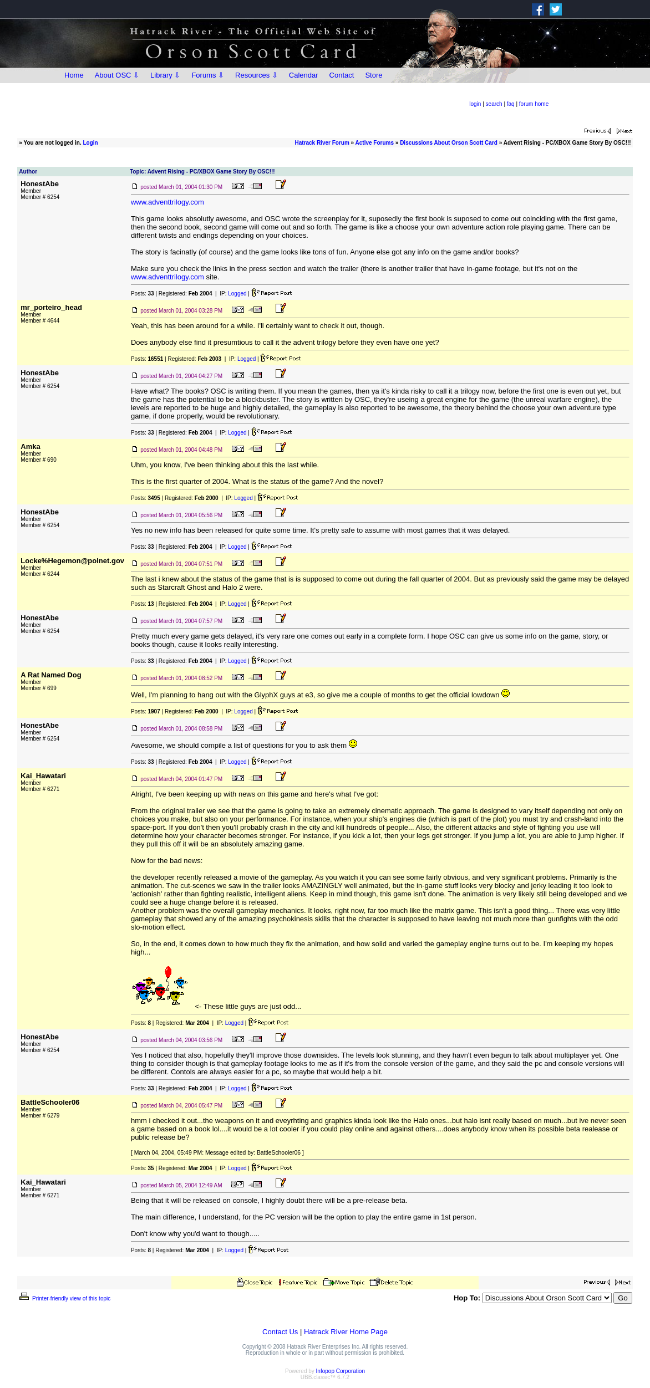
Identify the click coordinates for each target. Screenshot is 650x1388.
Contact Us (280, 1332)
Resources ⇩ (256, 75)
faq (511, 104)
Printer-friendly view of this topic (64, 1298)
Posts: (142, 293)
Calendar (303, 75)
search (494, 104)
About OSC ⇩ (117, 75)
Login (90, 143)
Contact (341, 75)
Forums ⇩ (207, 75)
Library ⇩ (165, 75)
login (475, 104)
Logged (237, 293)
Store (373, 75)
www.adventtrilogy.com (167, 202)
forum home (534, 104)
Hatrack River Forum (321, 143)
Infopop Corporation (340, 1371)
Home (74, 75)
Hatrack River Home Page (346, 1332)
